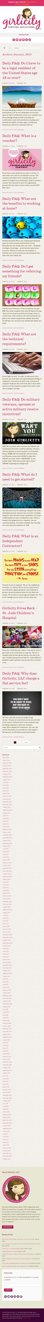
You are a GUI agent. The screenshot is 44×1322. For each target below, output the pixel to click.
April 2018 (6, 1017)
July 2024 (5, 815)
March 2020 (6, 959)
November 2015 (7, 1098)
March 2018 (6, 1020)
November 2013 (7, 1156)
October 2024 (7, 807)
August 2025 (6, 779)
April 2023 (6, 857)
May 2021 (5, 921)
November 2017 (7, 1031)
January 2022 (7, 898)
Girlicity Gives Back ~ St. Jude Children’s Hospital (19, 613)
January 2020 (7, 962)
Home (3, 48)
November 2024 (7, 804)
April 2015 (5, 1109)
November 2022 (7, 871)
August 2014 (6, 1131)
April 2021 (5, 923)
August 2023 (6, 846)
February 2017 (7, 1056)
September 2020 (7, 943)
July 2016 (5, 1076)
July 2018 (5, 1009)
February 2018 (7, 1023)
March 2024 (6, 826)
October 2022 (7, 873)
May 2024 (6, 821)
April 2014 (6, 1142)
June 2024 (6, 818)
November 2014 (7, 1123)
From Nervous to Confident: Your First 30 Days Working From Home (21, 1244)
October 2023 (7, 840)
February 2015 (7, 1114)
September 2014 (7, 1128)
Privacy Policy (27, 1318)
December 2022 (7, 868)
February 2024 (7, 829)
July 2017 (5, 1042)
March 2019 (6, 987)
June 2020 (6, 951)
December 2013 (7, 1153)
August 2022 (6, 879)
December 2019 (7, 965)
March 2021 (6, 926)
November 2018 (7, 998)
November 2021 (7, 904)
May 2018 (5, 1015)
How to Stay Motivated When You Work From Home (16, 1263)
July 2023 (5, 849)
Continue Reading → (19, 129)
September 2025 (7, 777)
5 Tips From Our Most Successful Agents (13, 1248)
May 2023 (5, 854)
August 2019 (6, 976)
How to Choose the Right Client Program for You (15, 1266)
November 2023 (7, 838)
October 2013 (6, 1159)
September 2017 (7, 1037)
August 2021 (6, 912)
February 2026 (7, 763)
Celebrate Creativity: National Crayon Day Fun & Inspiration (19, 1254)
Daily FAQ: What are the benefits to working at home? (21, 204)
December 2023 (7, 835)
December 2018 (7, 995)
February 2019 (7, 990)
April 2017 (5, 1051)
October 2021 (6, 907)
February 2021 (7, 929)
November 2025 (7, 771)
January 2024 (7, 832)
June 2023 (6, 851)
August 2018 (6, 1006)
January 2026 (7, 766)
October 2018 (7, 1001)
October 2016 (6, 1067)
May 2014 (5, 1139)
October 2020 (7, 940)
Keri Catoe (11, 83)
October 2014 (7, 1125)
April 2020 (6, 957)
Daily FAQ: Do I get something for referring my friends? (21, 271)
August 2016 (6, 1073)
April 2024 (6, 824)
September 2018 (7, 1004)
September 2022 (7, 876)
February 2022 (7, 896)
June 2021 (5, 918)
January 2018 (7, 1026)
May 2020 (6, 954)
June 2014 (6, 1136)
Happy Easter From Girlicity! (10, 1251)
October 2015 (6, 1100)
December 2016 (7, 1062)
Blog (25, 83)
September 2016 (7, 1070)
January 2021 (6, 932)
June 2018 (6, 1012)
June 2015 (5, 1106)
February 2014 (7, 1148)
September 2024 (7, 810)
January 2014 (7, 1150)
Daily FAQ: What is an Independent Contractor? (20, 541)
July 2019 (5, 979)
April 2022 (6, 890)
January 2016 (6, 1092)
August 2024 (6, 813)
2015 (9, 48)
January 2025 (7, 799)
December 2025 (7, 768)
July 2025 (5, 782)
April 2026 (6, 757)
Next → (27, 742)
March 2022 (6, 893)
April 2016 (5, 1084)
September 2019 (7, 973)
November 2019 (7, 968)
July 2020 (6, 948)
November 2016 (7, 1065)
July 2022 (5, 882)
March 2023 (6, 860)
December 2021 (7, 901)
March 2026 (6, 760)
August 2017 (6, 1040)
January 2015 (6, 1117)
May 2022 (5, 887)
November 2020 (7, 937)
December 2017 (7, 1028)
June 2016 (5, 1078)
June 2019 (5, 981)
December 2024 (7, 801)
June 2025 (6, 785)
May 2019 (5, 984)
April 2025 (6, 790)
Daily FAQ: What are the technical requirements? (19, 339)
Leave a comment (7, 129)
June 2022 (6, 885)
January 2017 (6, 1059)
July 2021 (5, 915)
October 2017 (6, 1034)
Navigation (23, 35)
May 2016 (5, 1081)
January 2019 (6, 993)
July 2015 (5, 1103)
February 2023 (7, 862)
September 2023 (7, 843)
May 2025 (5, 788)
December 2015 (7, 1095)
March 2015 (6, 1112)
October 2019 (6, 970)
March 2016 (6, 1087)
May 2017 (5, 1048)
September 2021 (7, 909)
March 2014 (6, 1145)
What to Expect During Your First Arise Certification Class (18, 1258)
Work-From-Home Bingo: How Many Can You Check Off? (18, 1239)
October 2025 (7, 774)
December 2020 (7, 934)
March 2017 (6, 1053)
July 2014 (5, 1134)
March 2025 (6, 793)
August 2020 (6, 946)
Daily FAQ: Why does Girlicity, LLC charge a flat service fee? (20, 678)
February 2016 (7, 1089)
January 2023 (7, 865)
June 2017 (5, 1045)
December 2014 (7, 1120)
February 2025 (7, 796)
